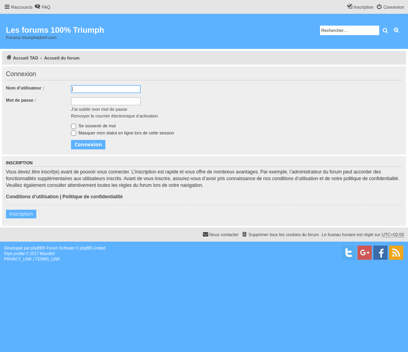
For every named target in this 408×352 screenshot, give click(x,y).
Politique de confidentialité (92, 196)
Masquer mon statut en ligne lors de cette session (122, 132)
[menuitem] (42, 7)
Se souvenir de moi (93, 125)
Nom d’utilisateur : (25, 88)
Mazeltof (47, 253)
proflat (19, 253)
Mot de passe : (21, 100)
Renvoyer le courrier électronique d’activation (114, 116)
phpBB (37, 248)
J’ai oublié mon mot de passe (99, 109)
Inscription (21, 213)
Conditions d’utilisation (32, 196)
